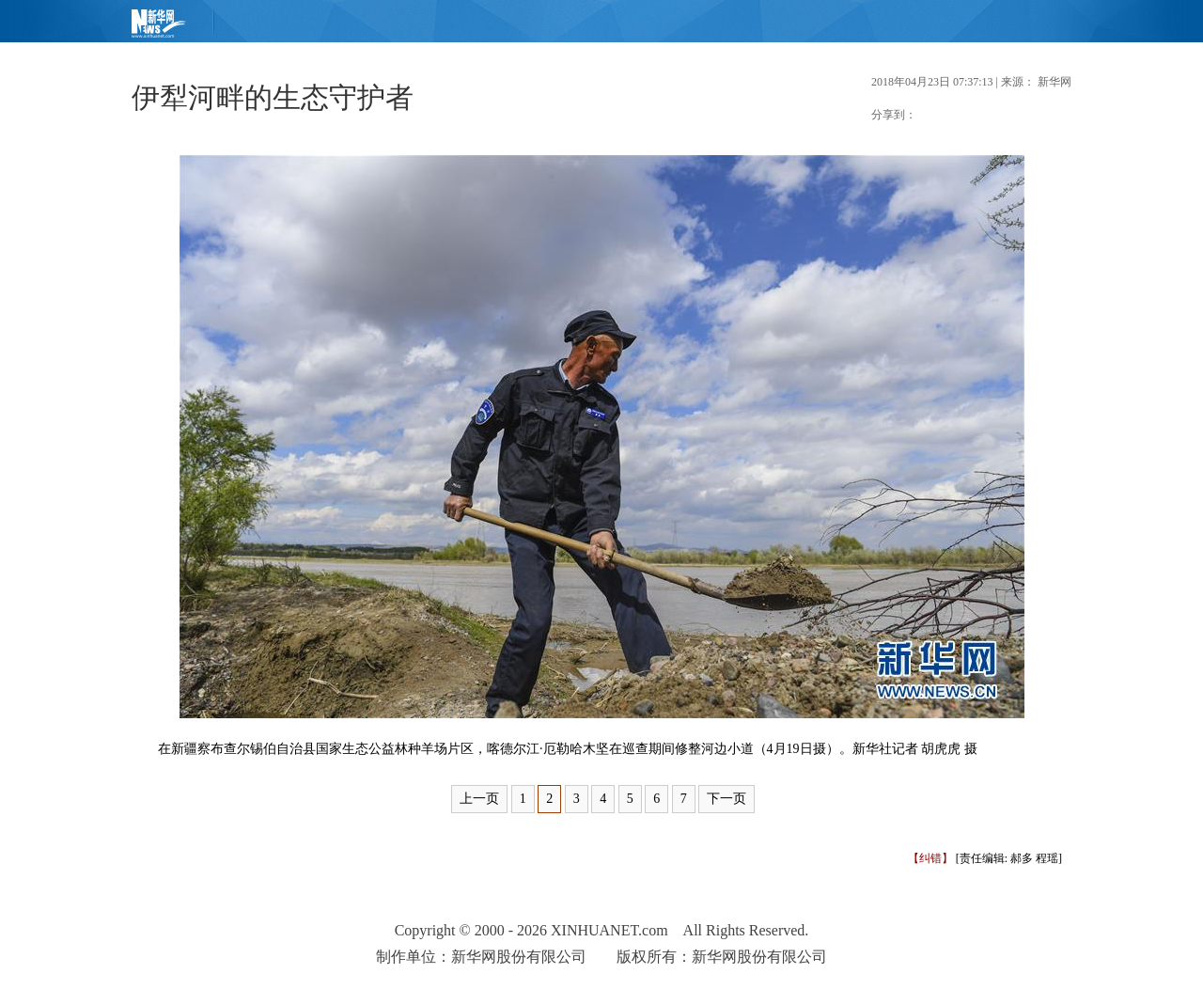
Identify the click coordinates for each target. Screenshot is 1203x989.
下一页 (726, 799)
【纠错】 (930, 858)
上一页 (479, 799)
